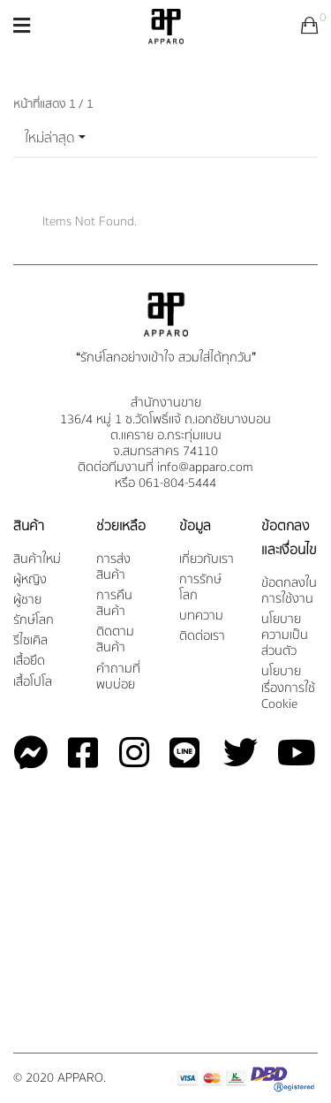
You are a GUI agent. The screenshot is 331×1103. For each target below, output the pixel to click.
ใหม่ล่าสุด (50, 138)
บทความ (201, 616)
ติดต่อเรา (202, 636)
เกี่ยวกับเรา (206, 560)
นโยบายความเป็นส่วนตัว (284, 636)
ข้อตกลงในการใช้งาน (289, 591)
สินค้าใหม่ (37, 560)
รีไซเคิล (30, 641)
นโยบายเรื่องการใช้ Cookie (288, 688)
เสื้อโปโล (32, 682)
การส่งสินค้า (113, 568)
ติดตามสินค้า (115, 640)
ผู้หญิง (30, 580)
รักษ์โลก (33, 620)
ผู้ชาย (27, 600)
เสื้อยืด (29, 661)
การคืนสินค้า (114, 604)
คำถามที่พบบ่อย (118, 677)
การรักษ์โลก (200, 588)
